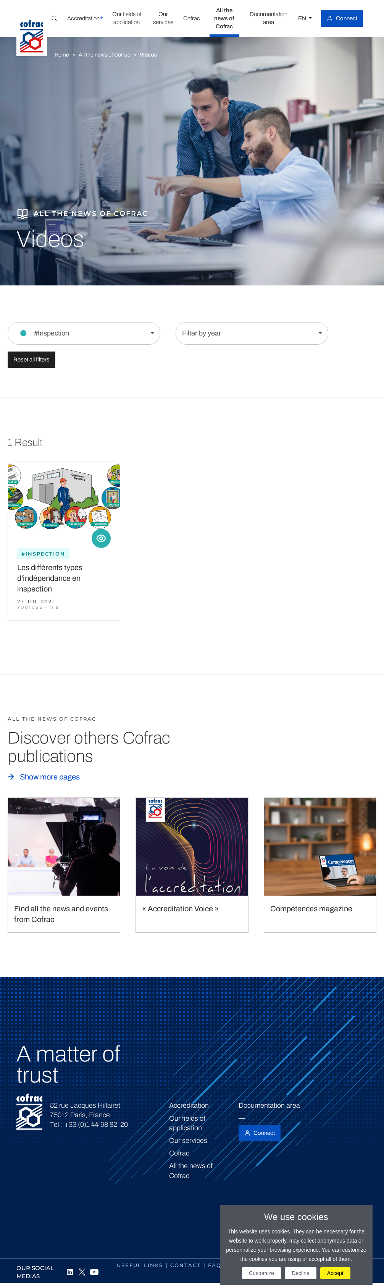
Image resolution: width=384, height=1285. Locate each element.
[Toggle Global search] (54, 18)
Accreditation (189, 1105)
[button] (83, 18)
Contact (185, 1265)
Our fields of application (187, 1123)
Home (62, 55)
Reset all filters (31, 359)
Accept (335, 1273)
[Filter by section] (84, 333)
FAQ (214, 1265)
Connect (346, 18)
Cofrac (179, 1153)
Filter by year (201, 333)
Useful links (140, 1265)
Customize (261, 1273)
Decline (301, 1273)
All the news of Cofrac (104, 55)
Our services (188, 1140)
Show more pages (50, 777)
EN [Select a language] (302, 18)
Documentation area (269, 1105)
